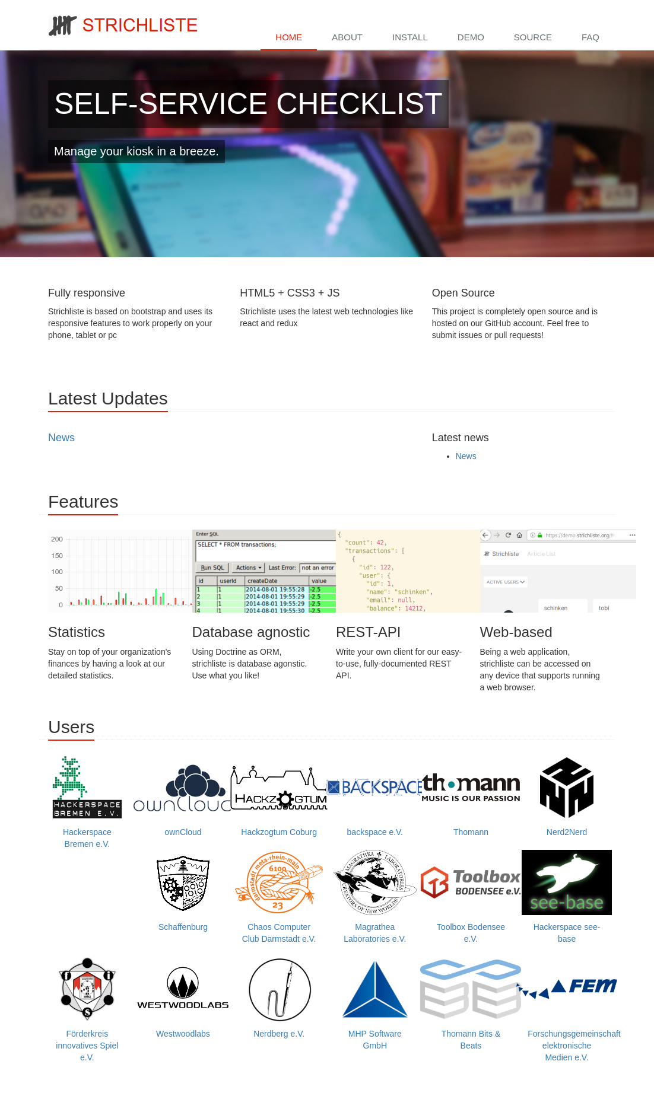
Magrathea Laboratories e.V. (375, 897)
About (347, 37)
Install (410, 37)
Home (288, 37)
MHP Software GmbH (375, 1003)
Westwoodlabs (183, 997)
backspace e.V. (375, 796)
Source (533, 37)
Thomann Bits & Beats (471, 1003)
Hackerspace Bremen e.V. (87, 802)
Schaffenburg (183, 891)
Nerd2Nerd (567, 796)
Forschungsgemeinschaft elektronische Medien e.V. (574, 1009)
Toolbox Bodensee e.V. (471, 897)
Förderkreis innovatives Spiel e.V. (87, 1009)
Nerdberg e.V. (279, 997)
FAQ (590, 37)
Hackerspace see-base (567, 897)
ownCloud (183, 796)
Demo (471, 37)
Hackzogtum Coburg (279, 796)
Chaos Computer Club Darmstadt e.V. (279, 897)
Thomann (471, 796)
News (61, 438)
